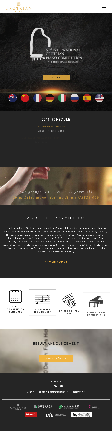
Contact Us (79, 392)
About (30, 392)
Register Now (56, 77)
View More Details (56, 262)
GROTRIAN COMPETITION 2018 (53, 392)
